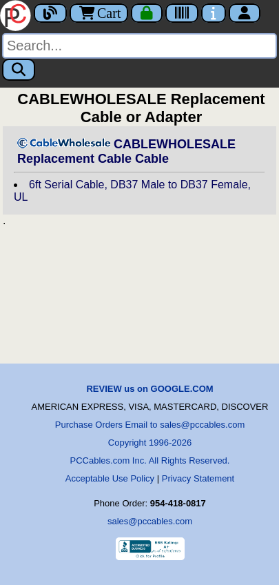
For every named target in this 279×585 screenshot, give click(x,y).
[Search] (139, 46)
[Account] (244, 13)
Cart (99, 13)
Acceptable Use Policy (109, 478)
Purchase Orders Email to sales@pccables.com (150, 424)
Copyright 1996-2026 (150, 442)
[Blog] (50, 13)
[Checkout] (147, 13)
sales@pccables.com (149, 521)
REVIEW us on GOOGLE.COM (149, 389)
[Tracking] (181, 13)
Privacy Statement (198, 478)
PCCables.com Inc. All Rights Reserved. (150, 460)
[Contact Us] (213, 13)
